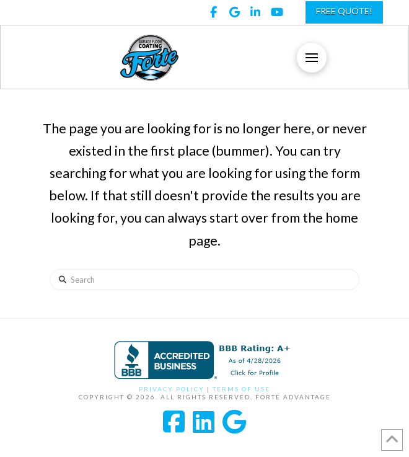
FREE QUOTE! (344, 11)
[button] (312, 58)
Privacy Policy (172, 389)
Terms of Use (241, 389)
